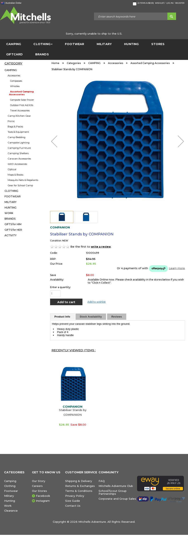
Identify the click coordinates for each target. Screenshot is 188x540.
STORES (157, 44)
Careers (37, 486)
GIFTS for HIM (13, 224)
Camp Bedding (16, 137)
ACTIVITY (10, 235)
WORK (9, 213)
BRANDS (42, 54)
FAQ (102, 481)
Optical (12, 169)
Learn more (177, 268)
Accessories (14, 75)
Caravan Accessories (19, 158)
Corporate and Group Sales (117, 498)
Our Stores (39, 490)
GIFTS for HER (13, 229)
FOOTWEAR (74, 44)
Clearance (11, 510)
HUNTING (131, 44)
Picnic (11, 121)
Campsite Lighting (18, 142)
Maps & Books (15, 174)
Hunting (9, 500)
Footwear (11, 490)
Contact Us (72, 505)
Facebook (43, 495)
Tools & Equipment (18, 131)
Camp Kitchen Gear (19, 115)
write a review (101, 246)
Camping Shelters (18, 153)
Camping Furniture (19, 148)
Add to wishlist (96, 301)
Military (9, 495)
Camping (10, 481)
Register (179, 3)
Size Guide (72, 500)
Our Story (38, 481)
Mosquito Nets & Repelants (23, 180)
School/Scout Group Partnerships (113, 492)
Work (8, 505)
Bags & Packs (15, 126)
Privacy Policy (74, 495)
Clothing (9, 486)
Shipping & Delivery (78, 481)
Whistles (15, 86)
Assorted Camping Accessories (21, 93)
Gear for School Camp (20, 185)
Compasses (16, 80)
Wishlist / (160, 3)
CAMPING (13, 44)
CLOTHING (43, 44)
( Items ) (143, 3)
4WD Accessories (17, 164)
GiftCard (14, 54)
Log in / (170, 3)
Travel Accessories (20, 110)
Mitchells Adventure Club (116, 486)
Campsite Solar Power (22, 99)
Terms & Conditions (78, 490)
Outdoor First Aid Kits (21, 105)
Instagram (43, 500)
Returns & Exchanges (80, 486)
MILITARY (104, 44)
